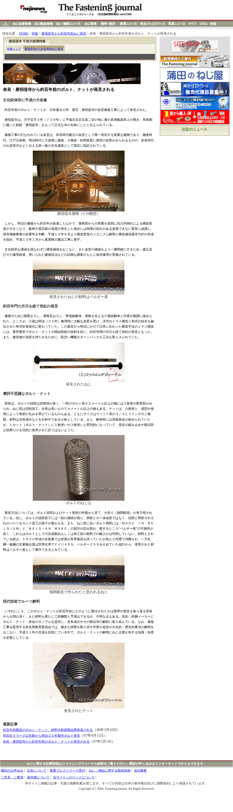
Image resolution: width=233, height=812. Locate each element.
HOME (23, 33)
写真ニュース (176, 23)
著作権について (38, 777)
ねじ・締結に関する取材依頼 (109, 770)
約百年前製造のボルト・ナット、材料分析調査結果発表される (48, 730)
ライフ (192, 23)
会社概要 (140, 770)
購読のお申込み (12, 770)
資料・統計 (108, 23)
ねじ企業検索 (22, 23)
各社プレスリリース (152, 23)
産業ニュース (128, 23)
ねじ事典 (90, 23)
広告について (36, 770)
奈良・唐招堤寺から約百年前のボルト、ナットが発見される (46, 741)
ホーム (5, 23)
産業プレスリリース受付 (67, 770)
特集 (213, 23)
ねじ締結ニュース (68, 23)
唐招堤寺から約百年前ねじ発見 (63, 33)
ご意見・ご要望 (12, 777)
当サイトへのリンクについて (74, 777)
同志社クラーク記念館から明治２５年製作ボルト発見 (41, 735)
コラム (203, 23)
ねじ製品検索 (44, 23)
